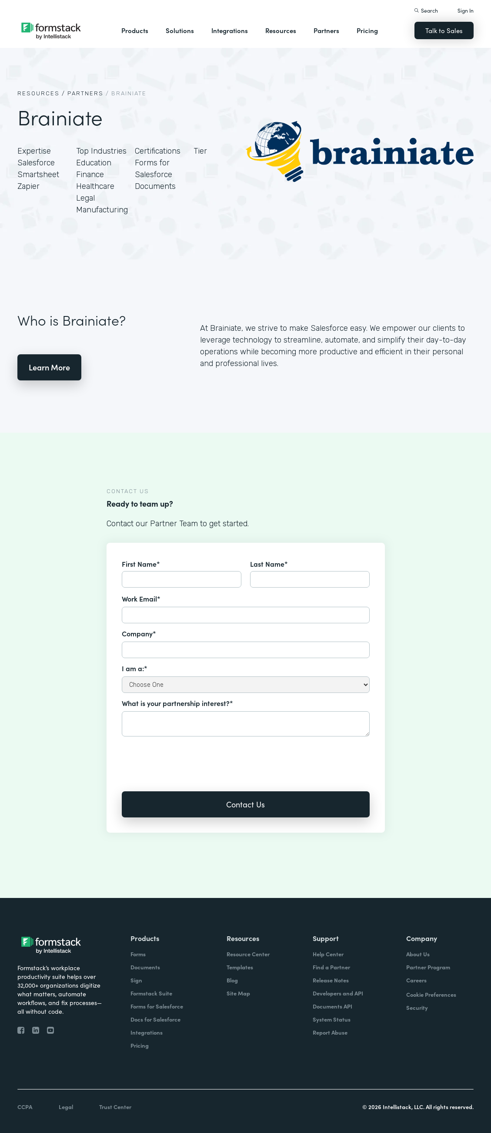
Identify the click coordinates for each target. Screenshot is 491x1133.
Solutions (180, 30)
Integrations (229, 30)
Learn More (49, 367)
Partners (326, 30)
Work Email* (141, 598)
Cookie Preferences (431, 994)
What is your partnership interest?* (177, 703)
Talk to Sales (444, 30)
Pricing (367, 30)
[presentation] (188, 758)
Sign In (466, 10)
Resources (280, 30)
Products (134, 30)
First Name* (141, 563)
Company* (139, 633)
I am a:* (134, 668)
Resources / (41, 93)
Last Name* (269, 563)
